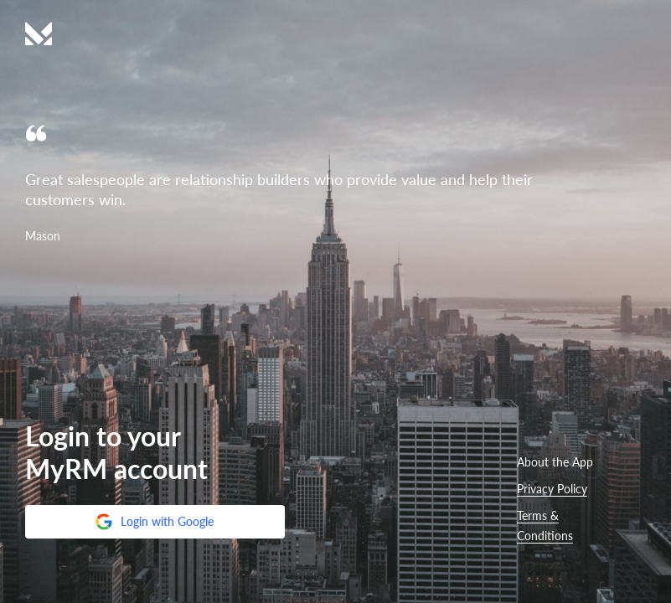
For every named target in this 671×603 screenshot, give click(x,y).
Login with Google (154, 522)
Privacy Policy (552, 489)
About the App (555, 462)
